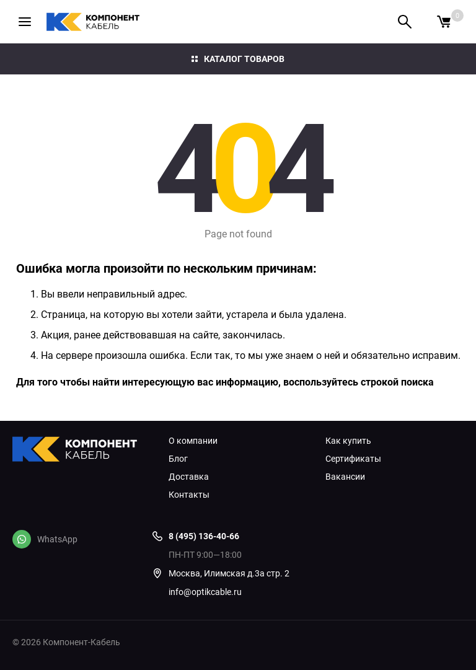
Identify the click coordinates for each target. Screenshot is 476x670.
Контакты (189, 494)
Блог (178, 458)
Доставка (189, 476)
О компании (193, 440)
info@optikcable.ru (205, 591)
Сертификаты (353, 458)
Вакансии (345, 476)
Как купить (348, 440)
